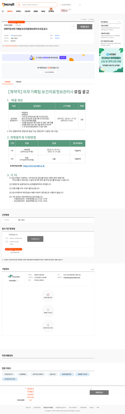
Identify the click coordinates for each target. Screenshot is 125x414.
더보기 (92, 269)
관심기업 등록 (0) (13, 253)
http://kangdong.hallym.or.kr (71, 277)
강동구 (23, 220)
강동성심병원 (8, 25)
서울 (19, 220)
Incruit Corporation (64, 411)
